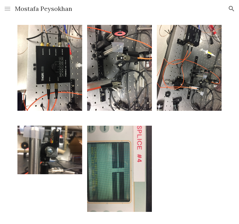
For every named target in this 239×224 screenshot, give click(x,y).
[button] (7, 8)
